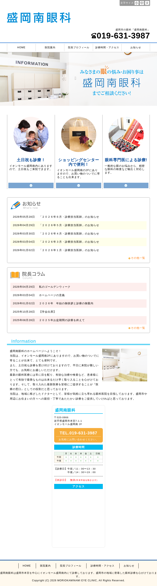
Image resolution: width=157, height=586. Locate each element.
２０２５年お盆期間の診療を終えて (62, 320)
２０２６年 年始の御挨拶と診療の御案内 (66, 303)
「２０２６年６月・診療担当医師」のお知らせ (69, 216)
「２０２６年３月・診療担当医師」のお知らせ (69, 241)
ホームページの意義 (52, 295)
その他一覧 (138, 257)
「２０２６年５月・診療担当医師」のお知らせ (69, 225)
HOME (21, 47)
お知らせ (135, 47)
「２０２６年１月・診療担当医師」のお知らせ (69, 250)
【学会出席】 (47, 311)
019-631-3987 (120, 35)
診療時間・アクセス (107, 47)
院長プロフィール (78, 47)
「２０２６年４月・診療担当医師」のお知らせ (69, 233)
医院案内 (50, 47)
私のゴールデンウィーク (55, 286)
